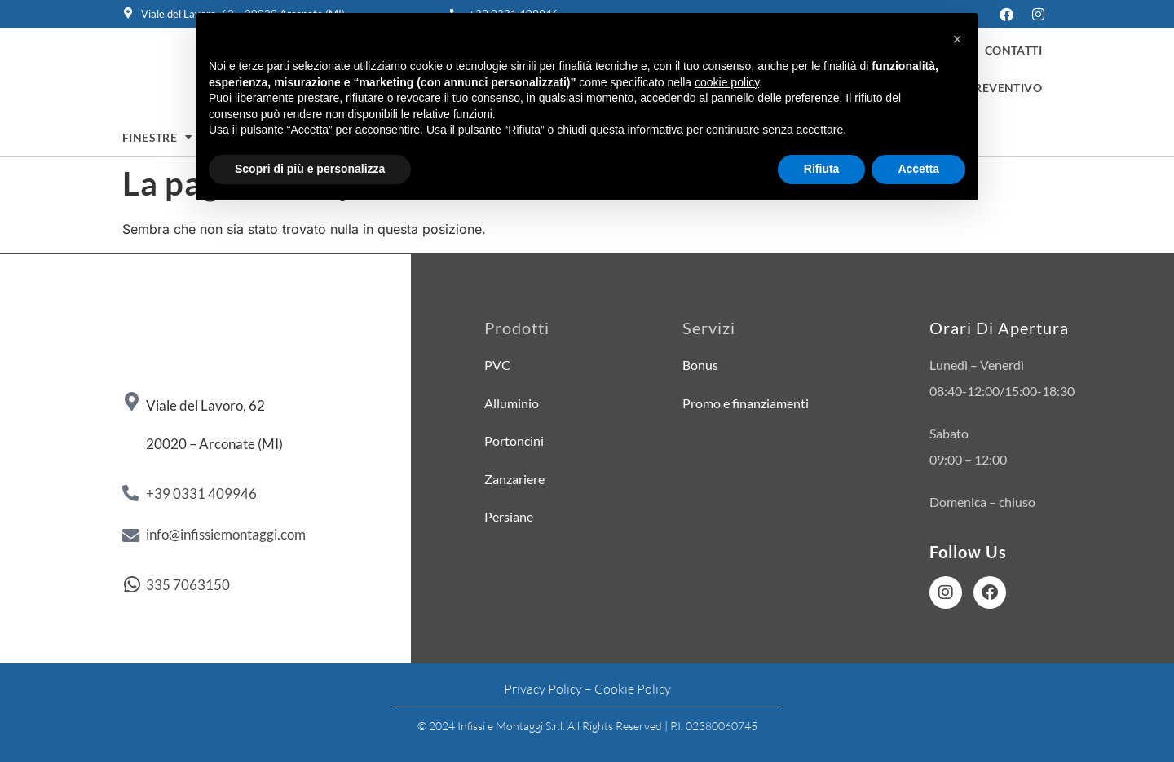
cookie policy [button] (727, 82)
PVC (497, 364)
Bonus (700, 364)
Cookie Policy (632, 689)
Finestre (157, 138)
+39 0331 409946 (201, 493)
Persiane (508, 516)
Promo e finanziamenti (745, 403)
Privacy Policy (543, 689)
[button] (957, 39)
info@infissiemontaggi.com (226, 534)
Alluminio (511, 403)
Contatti (1013, 50)
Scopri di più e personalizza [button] (310, 168)
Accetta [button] (918, 168)
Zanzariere (514, 479)
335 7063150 (188, 584)
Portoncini (514, 440)
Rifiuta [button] (822, 168)
